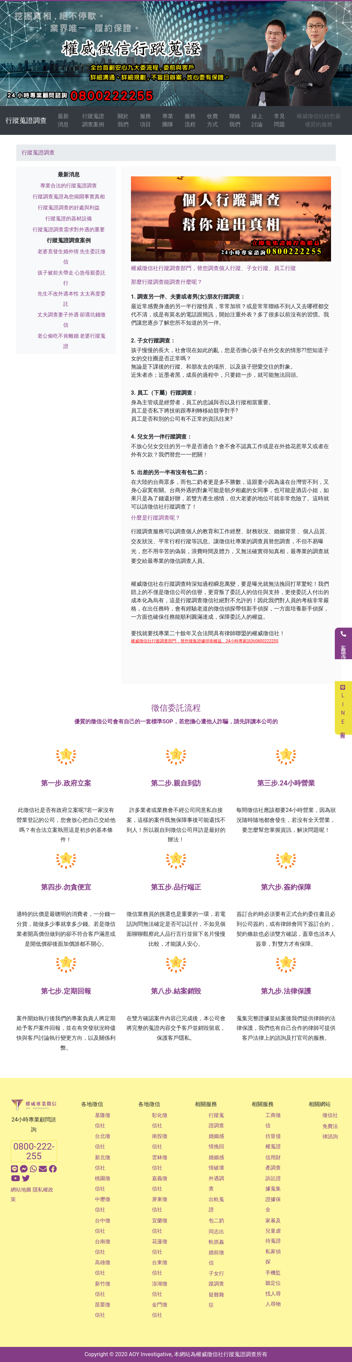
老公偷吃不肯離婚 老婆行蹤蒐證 (71, 341)
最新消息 (63, 120)
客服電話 (343, 643)
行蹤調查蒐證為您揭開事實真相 (69, 197)
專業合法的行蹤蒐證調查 (68, 186)
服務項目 (145, 120)
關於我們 (123, 120)
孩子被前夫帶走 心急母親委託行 (71, 278)
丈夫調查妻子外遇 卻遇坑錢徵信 (71, 320)
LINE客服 (343, 708)
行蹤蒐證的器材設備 (68, 219)
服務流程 (190, 120)
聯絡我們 (234, 120)
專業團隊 (167, 120)
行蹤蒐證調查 (26, 120)
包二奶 (216, 1221)
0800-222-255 (34, 1151)
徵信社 (330, 1115)
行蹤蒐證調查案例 (93, 120)
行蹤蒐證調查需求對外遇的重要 (69, 229)
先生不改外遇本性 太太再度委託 (71, 299)
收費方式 (212, 120)
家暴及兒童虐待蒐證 (273, 1231)
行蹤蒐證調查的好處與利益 (69, 208)
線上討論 (257, 120)
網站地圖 (21, 1190)
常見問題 (279, 120)
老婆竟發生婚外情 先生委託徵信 (71, 256)
